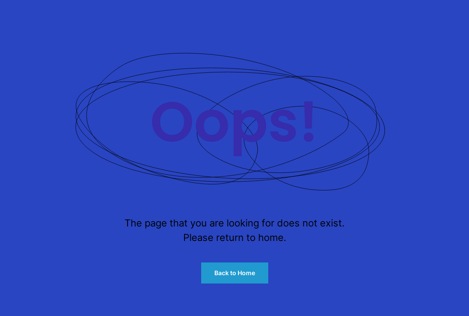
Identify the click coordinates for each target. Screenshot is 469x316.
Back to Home (234, 272)
